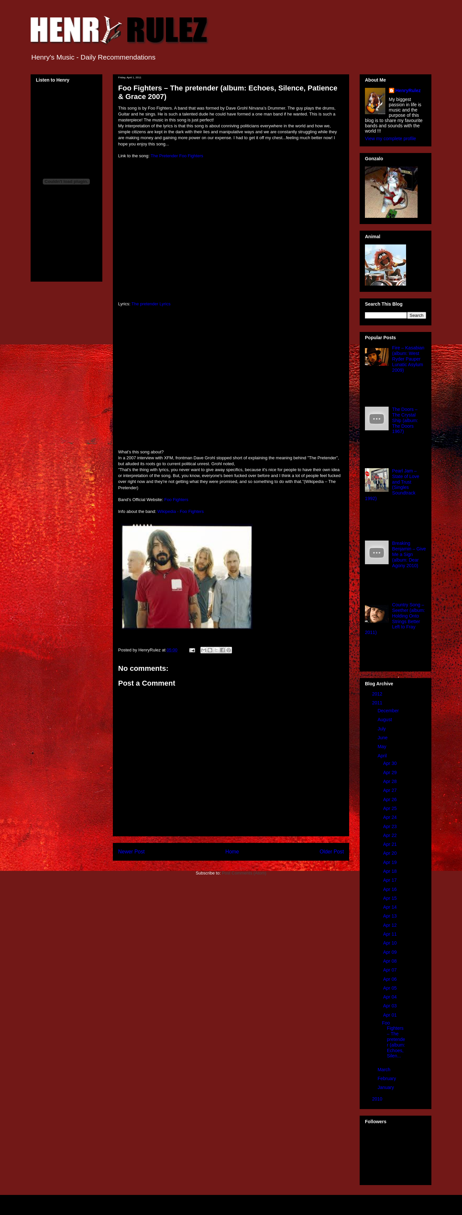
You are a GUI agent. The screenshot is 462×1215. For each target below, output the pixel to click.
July (382, 728)
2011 (378, 702)
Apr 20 (390, 853)
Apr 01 (390, 1015)
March (384, 1069)
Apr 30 (390, 763)
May (382, 746)
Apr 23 (390, 826)
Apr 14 (390, 907)
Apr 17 (390, 880)
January (386, 1087)
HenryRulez (408, 90)
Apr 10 (390, 943)
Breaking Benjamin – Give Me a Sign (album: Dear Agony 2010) (409, 554)
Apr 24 (390, 817)
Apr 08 (390, 961)
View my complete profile (390, 138)
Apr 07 (390, 970)
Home (232, 851)
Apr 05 (390, 988)
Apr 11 (390, 934)
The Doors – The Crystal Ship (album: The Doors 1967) (405, 420)
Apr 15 (390, 898)
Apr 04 (390, 997)
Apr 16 (390, 889)
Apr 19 (390, 862)
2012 (378, 693)
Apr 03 (390, 1005)
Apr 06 (390, 979)
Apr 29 (390, 772)
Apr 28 (390, 781)
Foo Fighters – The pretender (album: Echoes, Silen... (393, 1039)
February (387, 1078)
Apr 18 (390, 871)
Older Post (332, 851)
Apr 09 (390, 952)
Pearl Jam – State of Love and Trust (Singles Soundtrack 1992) (392, 484)
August (385, 719)
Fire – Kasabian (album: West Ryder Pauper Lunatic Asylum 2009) (408, 358)
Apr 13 (390, 916)
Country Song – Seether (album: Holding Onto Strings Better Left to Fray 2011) (395, 618)
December (388, 710)
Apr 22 (390, 835)
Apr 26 (390, 799)
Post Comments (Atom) (244, 873)
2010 (378, 1098)
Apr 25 (390, 808)
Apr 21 (390, 844)
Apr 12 (390, 925)
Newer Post (131, 851)
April (382, 755)
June (383, 737)
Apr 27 (390, 790)
